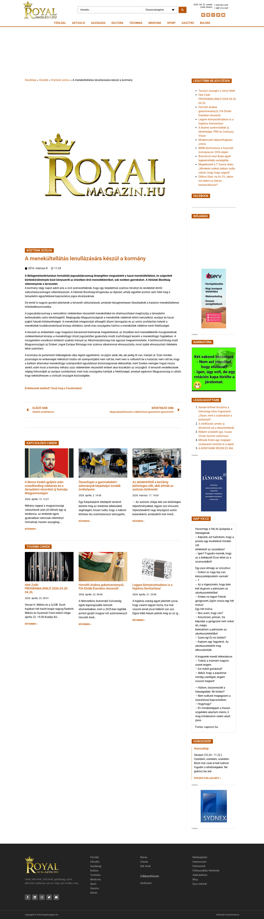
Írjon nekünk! (200, 883)
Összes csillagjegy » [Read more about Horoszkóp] (207, 778)
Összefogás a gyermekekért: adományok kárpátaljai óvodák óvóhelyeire (100, 485)
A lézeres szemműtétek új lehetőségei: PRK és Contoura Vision (216, 131)
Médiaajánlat (200, 857)
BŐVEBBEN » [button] (31, 529)
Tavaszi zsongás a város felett (216, 90)
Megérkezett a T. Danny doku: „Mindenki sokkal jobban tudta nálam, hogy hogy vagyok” (216, 168)
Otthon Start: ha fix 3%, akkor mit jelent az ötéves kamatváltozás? (215, 180)
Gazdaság (98, 23)
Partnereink (199, 866)
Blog (195, 879)
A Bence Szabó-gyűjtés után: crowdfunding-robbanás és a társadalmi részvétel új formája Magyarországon (46, 487)
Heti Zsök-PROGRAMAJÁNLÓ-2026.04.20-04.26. (46, 588)
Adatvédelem (200, 875)
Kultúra (117, 23)
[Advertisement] (132, 52)
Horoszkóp (201, 748)
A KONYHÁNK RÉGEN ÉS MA (215, 448)
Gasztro (188, 23)
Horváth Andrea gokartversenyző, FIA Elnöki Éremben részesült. (101, 586)
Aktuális (78, 23)
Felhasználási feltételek (206, 870)
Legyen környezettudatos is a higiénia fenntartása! (152, 586)
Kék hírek (145, 866)
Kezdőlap (30, 80)
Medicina (154, 23)
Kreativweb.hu (232, 914)
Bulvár (205, 23)
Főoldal (60, 23)
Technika (135, 23)
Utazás (144, 861)
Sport (171, 23)
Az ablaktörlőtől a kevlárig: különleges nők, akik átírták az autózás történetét (152, 485)
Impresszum (199, 861)
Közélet (43, 80)
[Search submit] (182, 10)
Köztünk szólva (60, 80)
